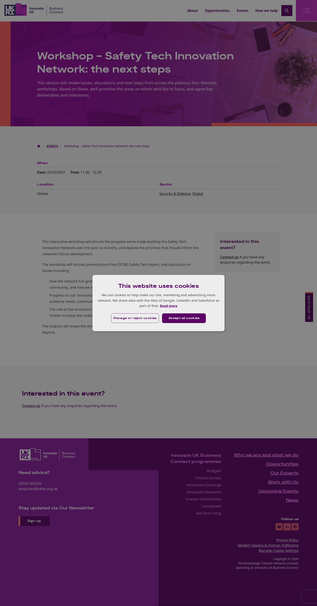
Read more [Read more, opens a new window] (168, 305)
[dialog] (158, 303)
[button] (134, 318)
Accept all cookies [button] (184, 318)
